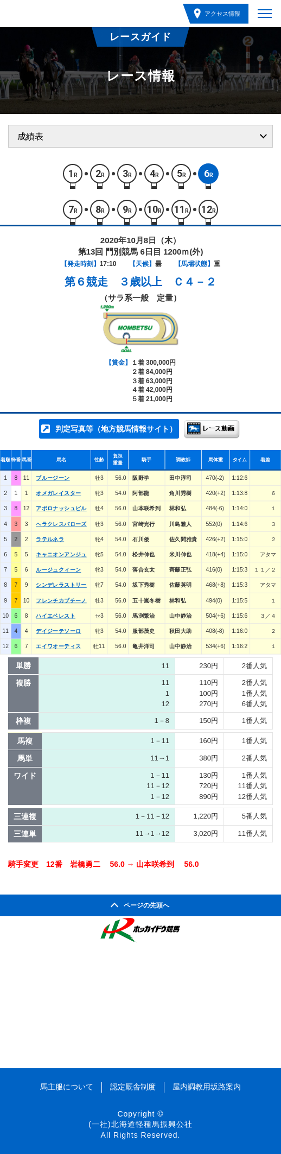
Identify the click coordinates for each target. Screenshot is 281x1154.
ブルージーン (52, 477)
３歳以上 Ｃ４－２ (167, 282)
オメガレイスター (58, 493)
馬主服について (66, 1086)
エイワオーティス (58, 646)
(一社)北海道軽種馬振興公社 (140, 1124)
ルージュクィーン (58, 570)
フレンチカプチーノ (61, 600)
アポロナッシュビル (61, 508)
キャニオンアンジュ (61, 554)
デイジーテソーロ (58, 631)
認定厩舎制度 (133, 1086)
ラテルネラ (50, 539)
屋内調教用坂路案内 (207, 1086)
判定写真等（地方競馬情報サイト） (116, 428)
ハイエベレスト (55, 615)
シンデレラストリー (61, 585)
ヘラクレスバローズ (61, 524)
